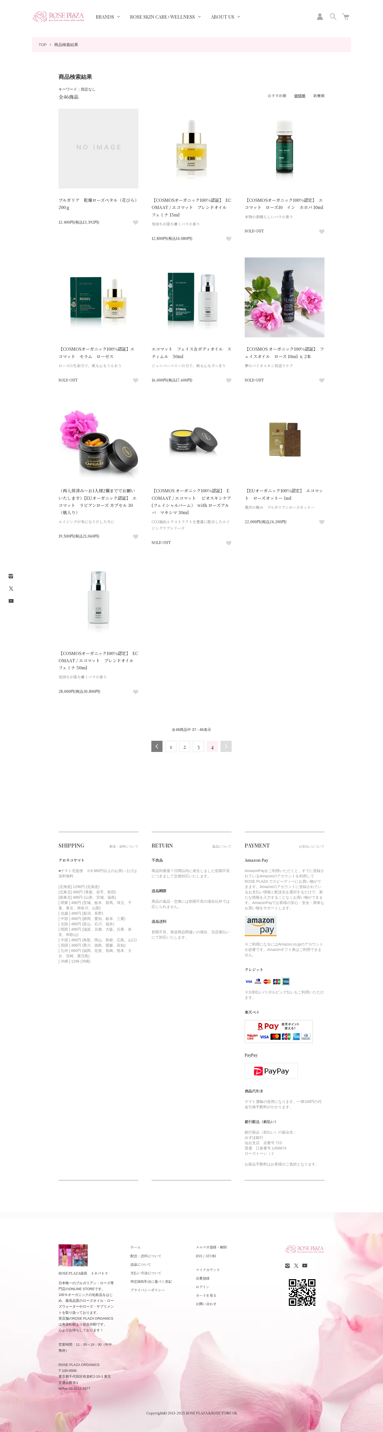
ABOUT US (222, 17)
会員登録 (203, 1278)
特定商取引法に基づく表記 (151, 1281)
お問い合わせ (206, 1303)
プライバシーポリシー (147, 1289)
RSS (199, 1255)
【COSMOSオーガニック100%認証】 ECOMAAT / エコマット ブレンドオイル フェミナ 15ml (191, 207)
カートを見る (206, 1295)
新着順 (318, 95)
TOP (43, 44)
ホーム (135, 1247)
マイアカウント (208, 1269)
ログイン (202, 1286)
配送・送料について (145, 1255)
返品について (140, 1264)
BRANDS (105, 17)
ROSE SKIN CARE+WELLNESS (162, 17)
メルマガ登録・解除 (211, 1247)
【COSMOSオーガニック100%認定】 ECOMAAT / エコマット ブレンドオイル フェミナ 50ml (98, 660)
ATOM (210, 1255)
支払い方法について (145, 1272)
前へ (157, 746)
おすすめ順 (277, 95)
